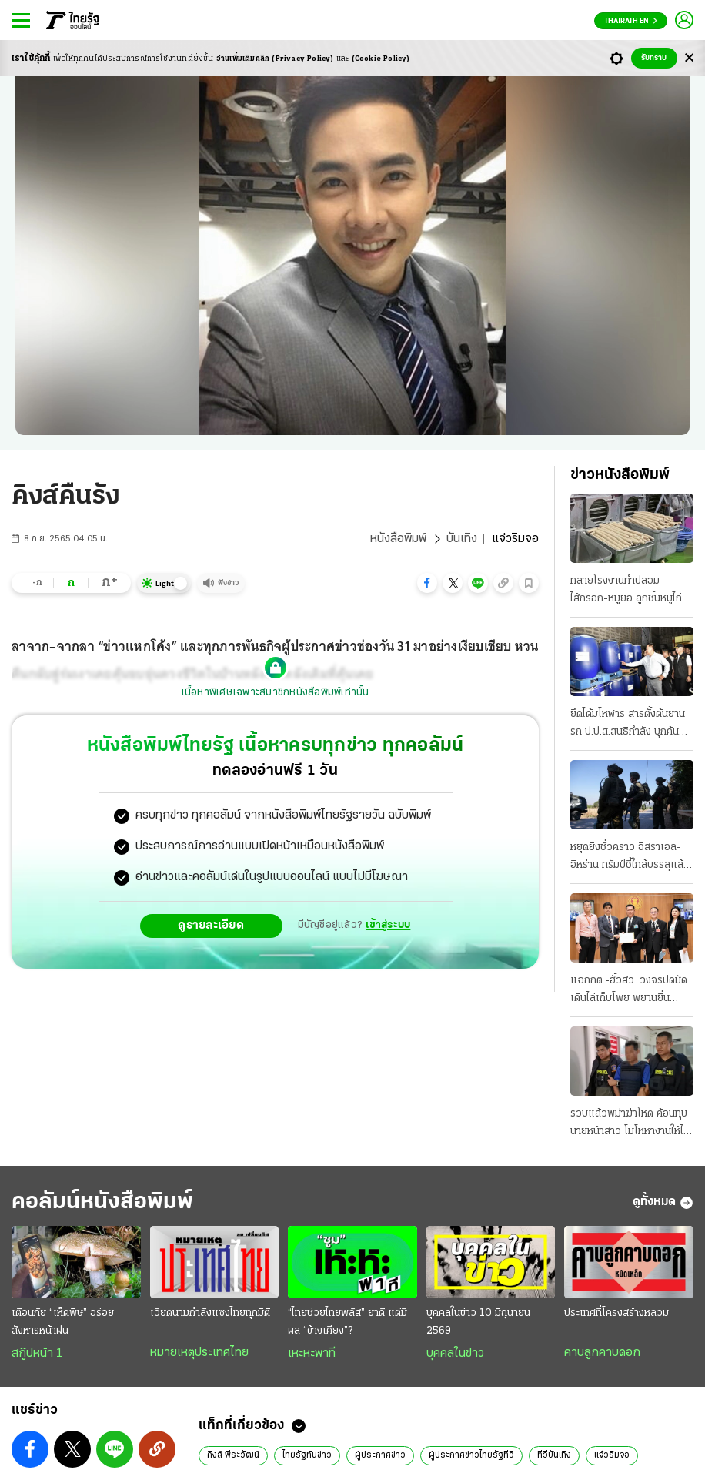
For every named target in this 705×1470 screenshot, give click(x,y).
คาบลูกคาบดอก (602, 1353)
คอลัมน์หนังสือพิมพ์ (102, 1202)
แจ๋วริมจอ (612, 1455)
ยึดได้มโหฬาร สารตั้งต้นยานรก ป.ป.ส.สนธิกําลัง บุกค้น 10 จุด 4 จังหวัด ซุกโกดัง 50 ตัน (627, 724)
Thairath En (630, 21)
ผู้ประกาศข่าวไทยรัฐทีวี (471, 1455)
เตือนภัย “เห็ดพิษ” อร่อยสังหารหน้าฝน (63, 1322)
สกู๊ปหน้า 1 (37, 1354)
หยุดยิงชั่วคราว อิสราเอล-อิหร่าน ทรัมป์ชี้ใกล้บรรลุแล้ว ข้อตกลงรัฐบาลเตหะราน (630, 858)
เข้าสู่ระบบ (388, 925)
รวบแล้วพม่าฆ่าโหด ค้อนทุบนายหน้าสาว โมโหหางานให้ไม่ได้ (630, 1124)
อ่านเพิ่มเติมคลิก (275, 59)
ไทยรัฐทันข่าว (307, 1455)
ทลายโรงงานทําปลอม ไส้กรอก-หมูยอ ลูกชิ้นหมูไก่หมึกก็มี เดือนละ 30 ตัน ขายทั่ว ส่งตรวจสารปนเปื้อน (628, 591)
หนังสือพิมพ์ (398, 539)
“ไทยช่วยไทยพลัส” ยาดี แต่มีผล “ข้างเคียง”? (347, 1322)
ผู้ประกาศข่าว (380, 1455)
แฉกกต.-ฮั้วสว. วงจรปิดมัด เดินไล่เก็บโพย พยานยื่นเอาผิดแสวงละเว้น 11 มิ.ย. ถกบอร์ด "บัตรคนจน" (628, 991)
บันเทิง (461, 539)
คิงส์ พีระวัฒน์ (233, 1455)
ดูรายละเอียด (211, 925)
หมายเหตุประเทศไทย (199, 1353)
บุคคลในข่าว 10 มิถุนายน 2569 (478, 1322)
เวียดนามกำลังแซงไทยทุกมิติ (210, 1313)
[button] (427, 583)
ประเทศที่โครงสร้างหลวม (616, 1313)
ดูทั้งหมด (663, 1203)
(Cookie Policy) (381, 59)
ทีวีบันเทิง (554, 1455)
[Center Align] (689, 58)
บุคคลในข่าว (455, 1354)
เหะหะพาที (312, 1354)
